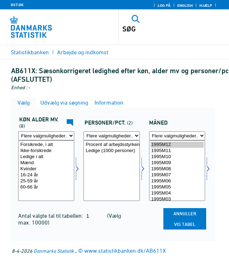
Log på (164, 5)
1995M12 (177, 145)
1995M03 (177, 199)
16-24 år (46, 175)
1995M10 (177, 157)
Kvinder (46, 169)
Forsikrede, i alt (46, 145)
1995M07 (177, 175)
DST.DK (17, 4)
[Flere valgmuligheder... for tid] (177, 135)
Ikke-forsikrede (46, 151)
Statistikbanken (30, 52)
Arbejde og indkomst (82, 52)
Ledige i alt (46, 157)
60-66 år (46, 187)
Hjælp (205, 5)
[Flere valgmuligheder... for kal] (46, 135)
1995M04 (177, 193)
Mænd (46, 163)
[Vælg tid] (177, 170)
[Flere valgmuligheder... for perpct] (111, 135)
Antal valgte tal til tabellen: (51, 215)
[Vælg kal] (46, 170)
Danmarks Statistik (54, 251)
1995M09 (177, 163)
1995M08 (177, 169)
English (185, 5)
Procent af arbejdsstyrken (111, 145)
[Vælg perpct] (111, 170)
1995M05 (177, 187)
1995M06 (177, 181)
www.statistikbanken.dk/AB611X (125, 250)
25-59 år (46, 181)
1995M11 (177, 151)
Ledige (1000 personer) (111, 151)
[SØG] (163, 29)
